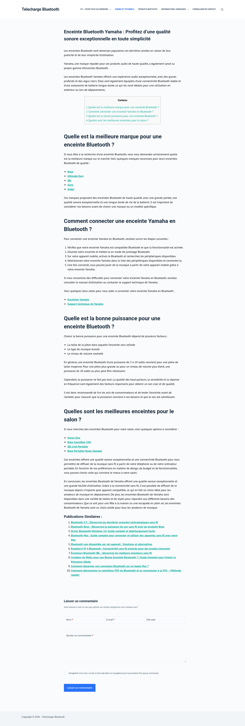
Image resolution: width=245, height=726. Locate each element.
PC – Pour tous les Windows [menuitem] (96, 9)
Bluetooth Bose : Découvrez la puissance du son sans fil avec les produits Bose (117, 526)
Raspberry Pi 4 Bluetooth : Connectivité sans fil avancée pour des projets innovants (120, 548)
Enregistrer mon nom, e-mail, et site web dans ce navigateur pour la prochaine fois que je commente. (114, 673)
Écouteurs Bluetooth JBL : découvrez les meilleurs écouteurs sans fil (111, 553)
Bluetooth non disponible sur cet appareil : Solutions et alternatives (111, 544)
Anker (71, 189)
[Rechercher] (222, 9)
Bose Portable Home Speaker (85, 451)
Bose (70, 171)
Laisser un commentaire (79, 687)
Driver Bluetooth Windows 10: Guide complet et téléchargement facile (113, 531)
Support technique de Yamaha (85, 304)
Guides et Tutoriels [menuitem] (124, 9)
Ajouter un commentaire (79, 635)
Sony (70, 185)
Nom (69, 620)
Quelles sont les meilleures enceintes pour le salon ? (117, 120)
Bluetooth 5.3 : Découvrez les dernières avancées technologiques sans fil (114, 522)
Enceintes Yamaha (78, 299)
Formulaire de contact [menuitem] (204, 9)
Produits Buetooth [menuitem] (147, 9)
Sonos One (74, 438)
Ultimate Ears (76, 176)
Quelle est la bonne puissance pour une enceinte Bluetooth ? (122, 116)
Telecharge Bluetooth (40, 9)
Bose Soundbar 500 (79, 442)
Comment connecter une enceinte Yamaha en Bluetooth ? (119, 111)
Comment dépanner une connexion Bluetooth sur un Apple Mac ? (110, 566)
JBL (70, 180)
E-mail (110, 620)
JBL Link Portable (78, 446)
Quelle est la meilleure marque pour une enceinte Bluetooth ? (122, 107)
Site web (150, 619)
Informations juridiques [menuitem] (175, 9)
